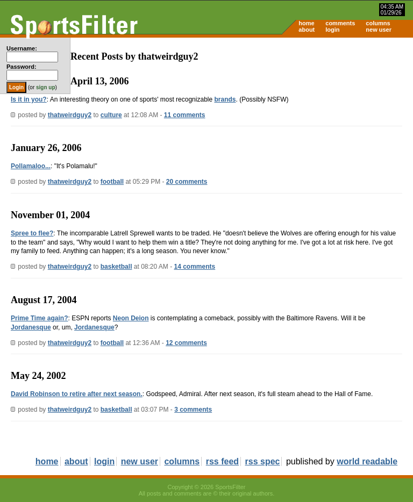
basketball (116, 266)
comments (340, 23)
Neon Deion (131, 318)
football (112, 181)
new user (378, 29)
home (306, 23)
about (306, 29)
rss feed (222, 461)
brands (225, 99)
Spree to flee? (32, 233)
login (332, 29)
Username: (21, 48)
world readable (367, 461)
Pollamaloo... (31, 166)
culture (111, 115)
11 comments (184, 115)
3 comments (193, 409)
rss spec (262, 461)
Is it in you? (29, 99)
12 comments (186, 343)
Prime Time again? (39, 318)
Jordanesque (31, 327)
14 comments (195, 266)
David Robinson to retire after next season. (77, 394)
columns (378, 23)
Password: (21, 66)
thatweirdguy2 (69, 115)
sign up (45, 87)
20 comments (187, 181)
